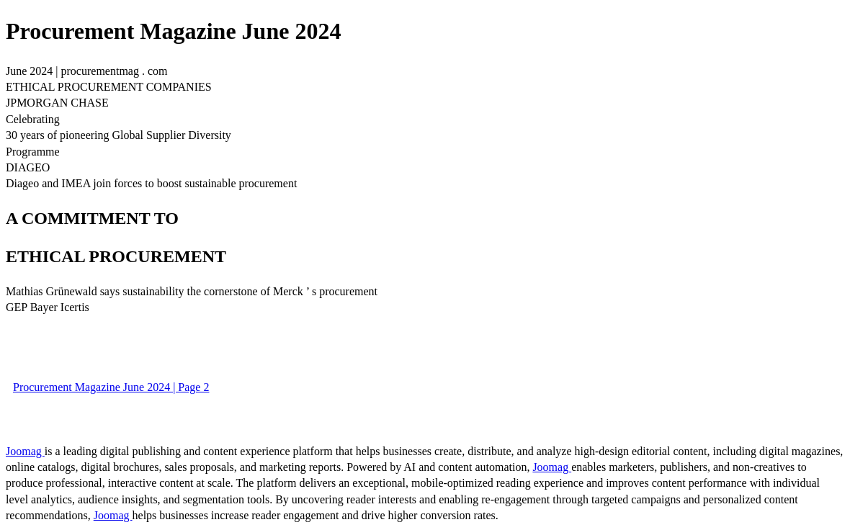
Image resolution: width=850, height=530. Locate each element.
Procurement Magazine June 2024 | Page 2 (111, 387)
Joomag (25, 451)
